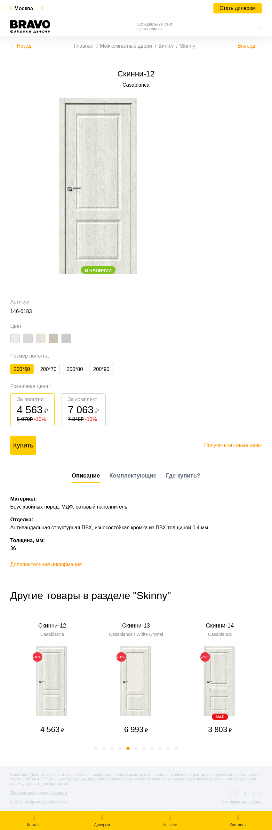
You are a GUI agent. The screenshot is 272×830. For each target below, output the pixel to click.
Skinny (187, 46)
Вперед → (250, 46)
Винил (165, 46)
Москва (23, 8)
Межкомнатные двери (126, 46)
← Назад (20, 46)
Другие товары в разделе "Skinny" (90, 595)
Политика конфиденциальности (38, 793)
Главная (83, 46)
